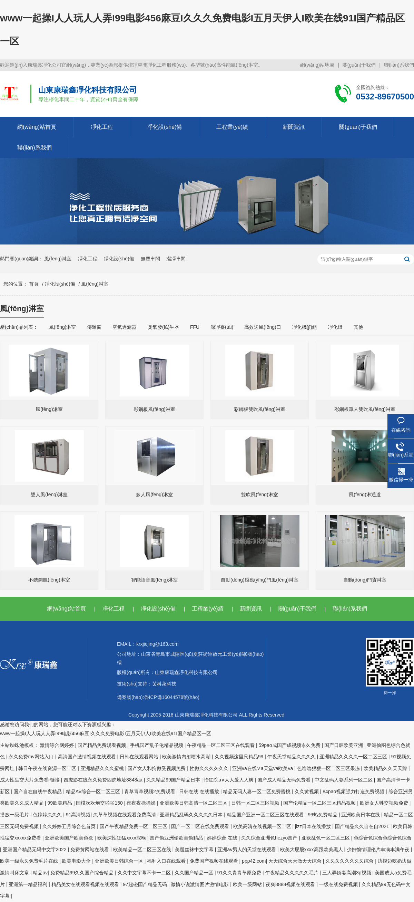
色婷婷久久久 (48, 814)
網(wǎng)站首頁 (36, 127)
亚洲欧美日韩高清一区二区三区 (194, 803)
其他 (358, 327)
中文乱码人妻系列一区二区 (344, 780)
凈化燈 (335, 327)
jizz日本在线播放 (313, 826)
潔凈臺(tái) (221, 327)
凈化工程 (102, 127)
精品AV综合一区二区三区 (94, 791)
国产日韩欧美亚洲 (344, 745)
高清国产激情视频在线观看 (87, 756)
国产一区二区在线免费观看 (200, 826)
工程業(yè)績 (232, 127)
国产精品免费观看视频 (102, 745)
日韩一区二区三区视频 (256, 803)
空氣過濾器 (124, 327)
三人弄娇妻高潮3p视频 (347, 872)
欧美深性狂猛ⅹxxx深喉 (122, 838)
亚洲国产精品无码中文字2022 (35, 849)
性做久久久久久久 (210, 768)
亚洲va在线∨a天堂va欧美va (263, 768)
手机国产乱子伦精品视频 (157, 745)
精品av (40, 872)
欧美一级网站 (248, 884)
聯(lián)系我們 (399, 65)
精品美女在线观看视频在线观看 (85, 884)
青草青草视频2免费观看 (150, 791)
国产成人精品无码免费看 (284, 780)
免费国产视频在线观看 (214, 861)
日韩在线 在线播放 (199, 791)
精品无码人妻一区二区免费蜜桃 (257, 791)
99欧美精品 (60, 803)
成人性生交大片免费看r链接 (30, 780)
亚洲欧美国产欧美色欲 (70, 838)
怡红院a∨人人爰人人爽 (229, 780)
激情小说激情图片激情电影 (200, 884)
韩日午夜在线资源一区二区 (48, 768)
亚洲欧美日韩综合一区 (120, 861)
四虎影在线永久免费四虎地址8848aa (103, 780)
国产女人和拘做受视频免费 (157, 768)
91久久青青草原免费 (240, 872)
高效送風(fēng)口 (262, 327)
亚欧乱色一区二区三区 (326, 838)
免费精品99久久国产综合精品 (82, 872)
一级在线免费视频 (339, 884)
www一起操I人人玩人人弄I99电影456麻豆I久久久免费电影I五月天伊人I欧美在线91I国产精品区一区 (105, 733)
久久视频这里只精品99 (240, 756)
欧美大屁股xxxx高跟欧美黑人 (312, 849)
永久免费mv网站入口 (32, 756)
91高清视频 (78, 814)
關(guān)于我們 (359, 65)
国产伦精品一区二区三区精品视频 (320, 803)
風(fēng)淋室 (57, 258)
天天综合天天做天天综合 (295, 861)
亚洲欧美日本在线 (361, 814)
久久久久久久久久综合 (350, 861)
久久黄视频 (307, 791)
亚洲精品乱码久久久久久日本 (192, 814)
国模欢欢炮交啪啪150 (100, 803)
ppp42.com (254, 861)
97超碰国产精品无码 (145, 884)
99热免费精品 (323, 814)
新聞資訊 (294, 127)
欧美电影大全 (77, 861)
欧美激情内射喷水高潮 (187, 756)
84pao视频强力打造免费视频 (354, 791)
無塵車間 (150, 258)
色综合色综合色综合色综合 (383, 838)
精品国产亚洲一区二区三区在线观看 (266, 814)
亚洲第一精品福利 (29, 884)
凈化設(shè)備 (164, 127)
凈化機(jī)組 (304, 327)
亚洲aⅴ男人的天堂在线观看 (247, 849)
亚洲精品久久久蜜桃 (102, 768)
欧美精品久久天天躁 (386, 768)
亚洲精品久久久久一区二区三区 (353, 756)
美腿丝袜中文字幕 (195, 849)
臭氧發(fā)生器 (163, 327)
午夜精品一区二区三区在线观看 (221, 745)
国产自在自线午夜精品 (38, 791)
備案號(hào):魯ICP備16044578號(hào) (158, 697)
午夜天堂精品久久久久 (292, 756)
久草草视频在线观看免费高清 (125, 814)
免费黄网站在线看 (90, 849)
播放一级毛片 (15, 814)
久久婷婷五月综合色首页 (69, 826)
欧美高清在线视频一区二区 (263, 826)
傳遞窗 (94, 327)
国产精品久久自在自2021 (363, 826)
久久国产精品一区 (195, 872)
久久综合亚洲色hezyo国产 (270, 838)
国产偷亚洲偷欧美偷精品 (177, 838)
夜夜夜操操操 (142, 803)
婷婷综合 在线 (223, 838)
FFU (194, 327)
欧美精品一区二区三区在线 (142, 849)
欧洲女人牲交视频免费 (385, 803)
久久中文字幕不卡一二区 (145, 872)
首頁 (34, 284)
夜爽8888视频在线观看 (291, 884)
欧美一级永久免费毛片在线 (29, 861)
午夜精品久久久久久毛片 (292, 872)
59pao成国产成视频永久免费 (290, 745)
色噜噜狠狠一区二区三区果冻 (329, 768)
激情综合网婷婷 (57, 745)
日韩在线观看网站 (140, 756)
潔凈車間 (176, 258)
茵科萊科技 (164, 684)
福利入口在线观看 (167, 861)
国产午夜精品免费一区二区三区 (134, 826)
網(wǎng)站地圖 (317, 65)
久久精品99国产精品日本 (173, 780)
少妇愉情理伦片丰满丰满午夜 (379, 849)
